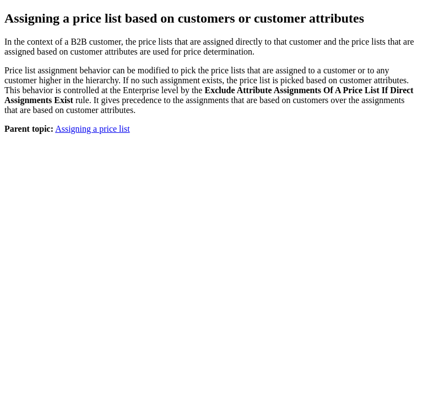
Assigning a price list (92, 128)
